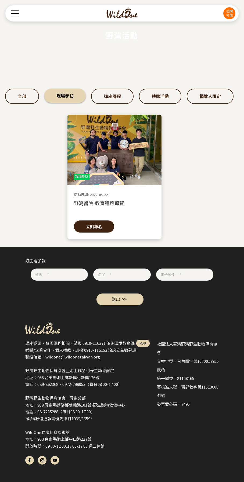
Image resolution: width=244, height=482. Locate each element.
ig (42, 460)
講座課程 (112, 96)
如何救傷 (229, 13)
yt (55, 460)
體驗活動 (160, 96)
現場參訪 (65, 95)
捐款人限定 (210, 96)
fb (29, 460)
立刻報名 (94, 226)
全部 (22, 96)
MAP (142, 343)
